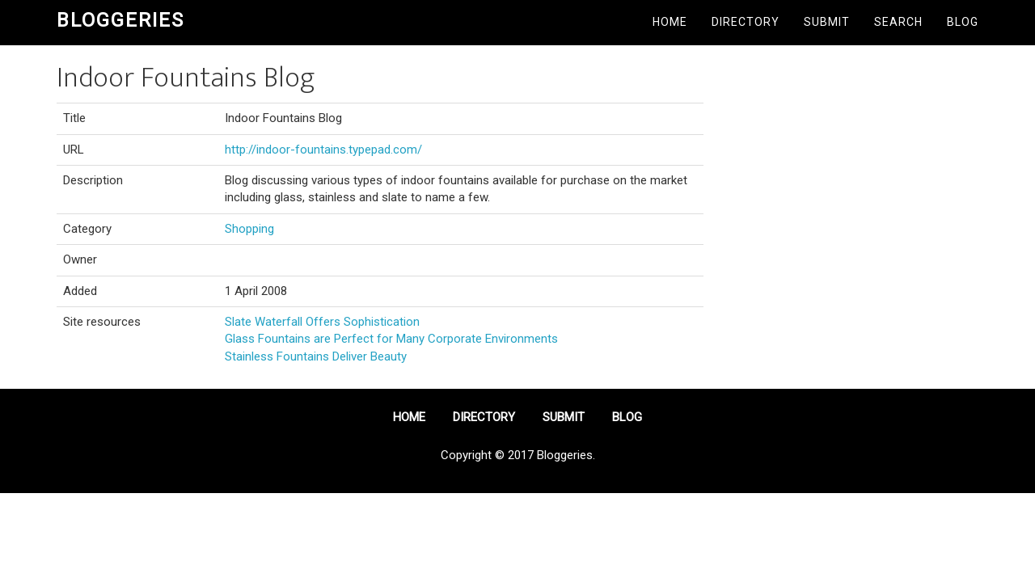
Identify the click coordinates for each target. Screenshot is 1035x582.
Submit (827, 21)
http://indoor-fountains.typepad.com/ (323, 149)
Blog (962, 21)
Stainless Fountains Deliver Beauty (316, 356)
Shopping (249, 228)
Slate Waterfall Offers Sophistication (322, 321)
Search (898, 21)
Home (670, 21)
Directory (745, 21)
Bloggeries (120, 20)
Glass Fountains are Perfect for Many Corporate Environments (391, 338)
